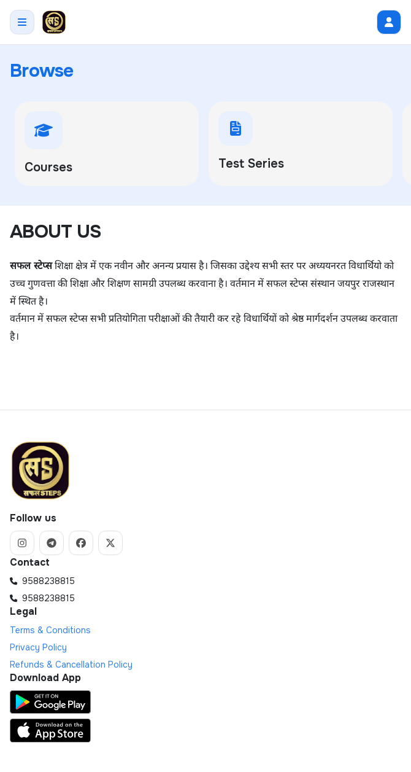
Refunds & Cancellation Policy (71, 664)
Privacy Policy (38, 647)
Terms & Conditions (50, 630)
